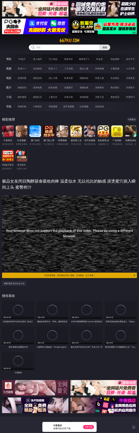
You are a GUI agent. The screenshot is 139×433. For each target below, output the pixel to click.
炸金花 (99, 59)
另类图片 (130, 87)
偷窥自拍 (22, 87)
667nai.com (69, 40)
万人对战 (53, 59)
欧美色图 (53, 87)
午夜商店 (37, 106)
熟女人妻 (84, 68)
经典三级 (99, 78)
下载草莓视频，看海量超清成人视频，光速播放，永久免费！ (90, 275)
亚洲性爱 (22, 78)
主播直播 (115, 68)
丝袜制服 (99, 68)
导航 (9, 106)
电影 (9, 78)
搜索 (105, 47)
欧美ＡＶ (53, 68)
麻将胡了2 (84, 59)
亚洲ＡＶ (22, 68)
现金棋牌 (115, 59)
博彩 (9, 59)
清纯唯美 (99, 87)
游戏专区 (68, 59)
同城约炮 (22, 106)
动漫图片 (68, 87)
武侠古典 (68, 96)
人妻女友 (53, 96)
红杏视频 (84, 106)
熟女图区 (115, 87)
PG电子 (22, 59)
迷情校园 (84, 96)
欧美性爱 (68, 78)
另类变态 (130, 78)
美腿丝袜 (84, 87)
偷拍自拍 (37, 78)
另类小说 (99, 96)
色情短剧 (99, 106)
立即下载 (88, 427)
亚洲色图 (37, 87)
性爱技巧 (130, 96)
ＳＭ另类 (130, 68)
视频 (9, 68)
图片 (9, 87)
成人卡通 (53, 78)
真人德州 (37, 59)
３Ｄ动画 (68, 68)
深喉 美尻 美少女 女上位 (14, 283)
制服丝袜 (84, 78)
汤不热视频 (68, 106)
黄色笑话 (115, 96)
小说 (9, 97)
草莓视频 (53, 106)
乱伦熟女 (115, 78)
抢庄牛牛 (130, 59)
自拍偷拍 (37, 68)
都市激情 (22, 96)
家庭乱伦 (37, 96)
